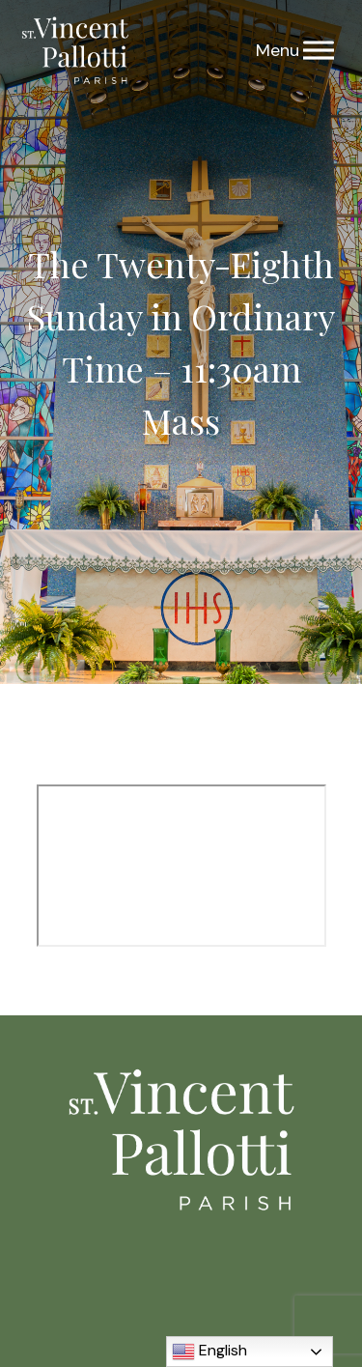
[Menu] (318, 51)
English (209, 1351)
